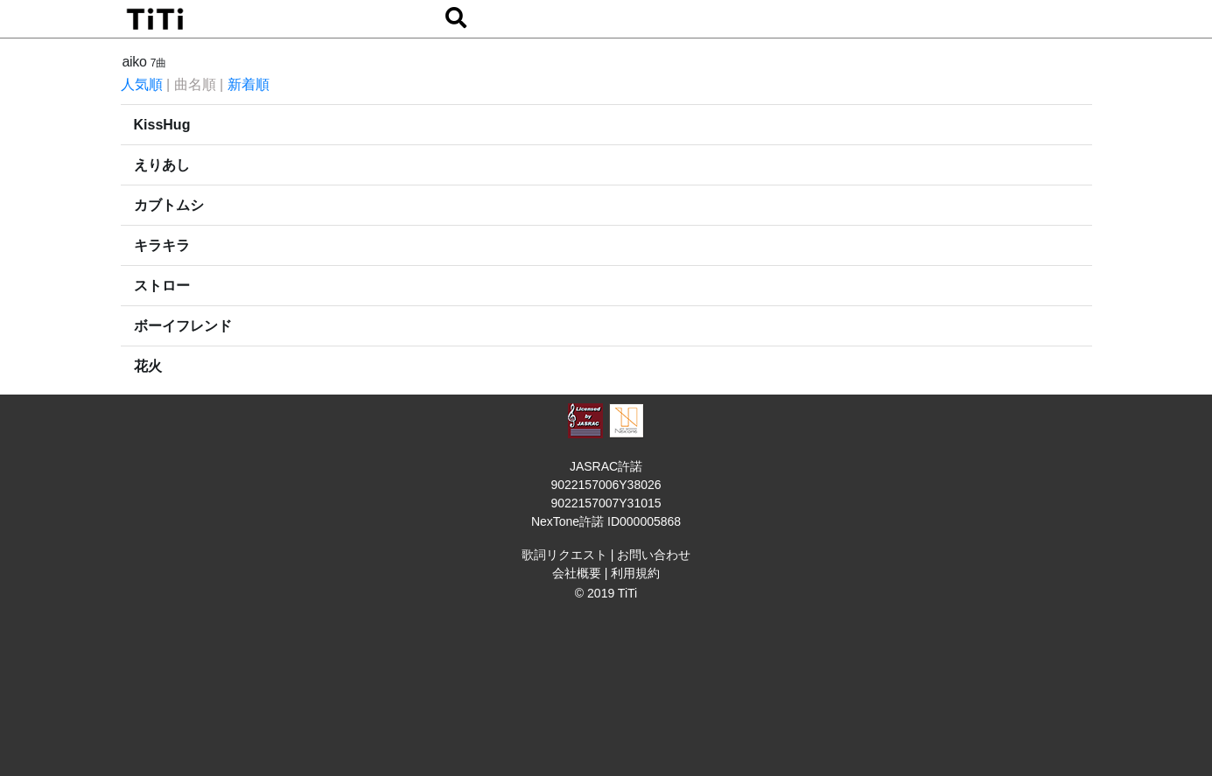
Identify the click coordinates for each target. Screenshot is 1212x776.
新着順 (249, 84)
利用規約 (635, 573)
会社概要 (576, 573)
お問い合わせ (653, 555)
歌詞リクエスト (564, 555)
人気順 (142, 84)
